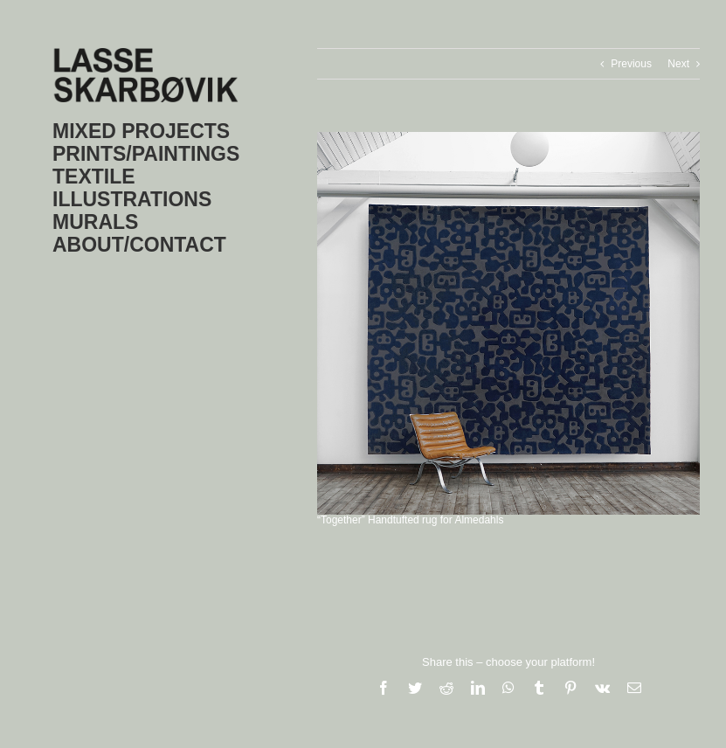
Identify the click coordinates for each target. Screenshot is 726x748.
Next (678, 64)
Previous (631, 64)
